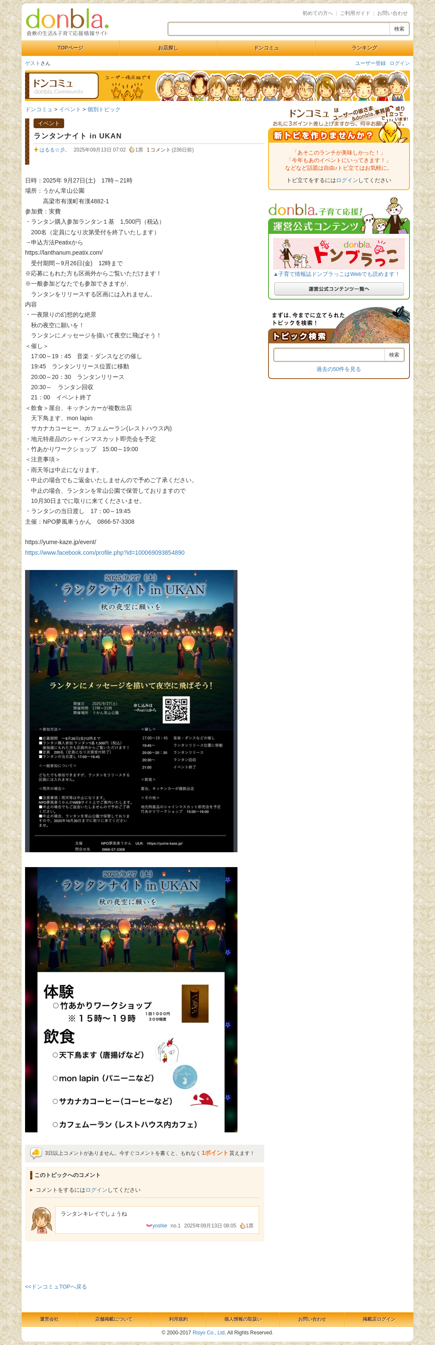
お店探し (168, 48)
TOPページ (70, 48)
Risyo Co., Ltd (208, 1333)
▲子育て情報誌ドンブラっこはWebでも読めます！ (336, 274)
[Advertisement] (144, 1260)
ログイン (400, 63)
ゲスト (32, 63)
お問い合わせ (392, 13)
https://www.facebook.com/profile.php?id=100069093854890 (105, 552)
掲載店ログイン (379, 1319)
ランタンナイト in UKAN (78, 136)
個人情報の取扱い (243, 1319)
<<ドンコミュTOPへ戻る (56, 1286)
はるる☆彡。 (55, 150)
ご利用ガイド (355, 13)
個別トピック (104, 109)
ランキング (364, 48)
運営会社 (49, 1319)
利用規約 (178, 1319)
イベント (70, 109)
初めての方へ (317, 13)
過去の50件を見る (338, 369)
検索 (399, 29)
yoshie (160, 1226)
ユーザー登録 (370, 63)
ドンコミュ (266, 48)
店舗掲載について (114, 1319)
